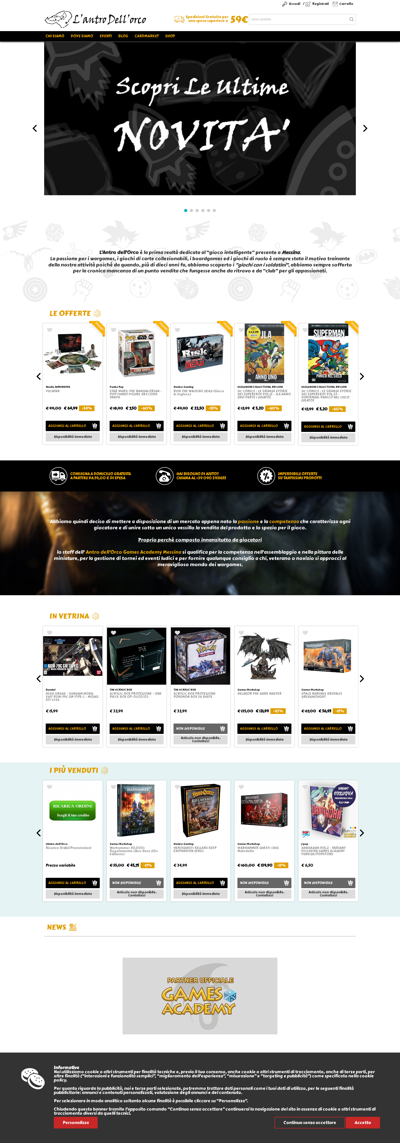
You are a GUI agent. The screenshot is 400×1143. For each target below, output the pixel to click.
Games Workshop (248, 690)
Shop (170, 36)
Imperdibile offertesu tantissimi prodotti (300, 476)
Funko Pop (116, 387)
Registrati (320, 3)
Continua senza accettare (309, 1122)
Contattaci (200, 741)
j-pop (304, 844)
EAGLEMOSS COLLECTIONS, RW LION (260, 387)
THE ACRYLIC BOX (121, 690)
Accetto (363, 1122)
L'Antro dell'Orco (57, 844)
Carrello (346, 3)
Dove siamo (82, 36)
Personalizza (76, 1122)
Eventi (105, 36)
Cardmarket (147, 36)
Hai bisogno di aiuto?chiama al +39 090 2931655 (201, 476)
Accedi (294, 3)
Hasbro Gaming (184, 387)
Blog (123, 36)
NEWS (62, 927)
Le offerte (75, 313)
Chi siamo (54, 36)
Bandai (50, 690)
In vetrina (74, 616)
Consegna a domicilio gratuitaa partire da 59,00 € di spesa (100, 476)
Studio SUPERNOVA (58, 387)
